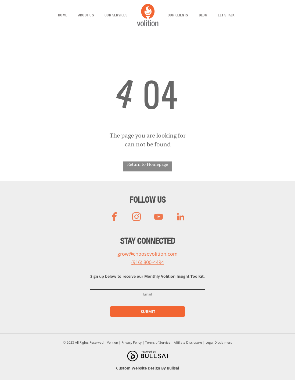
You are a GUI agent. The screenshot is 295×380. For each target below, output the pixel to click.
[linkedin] (180, 217)
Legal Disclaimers (219, 342)
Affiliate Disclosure (188, 342)
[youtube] (158, 217)
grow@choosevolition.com (147, 254)
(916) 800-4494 (147, 262)
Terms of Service (157, 342)
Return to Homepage (147, 165)
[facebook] (114, 217)
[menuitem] (63, 15)
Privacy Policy (131, 342)
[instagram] (136, 217)
